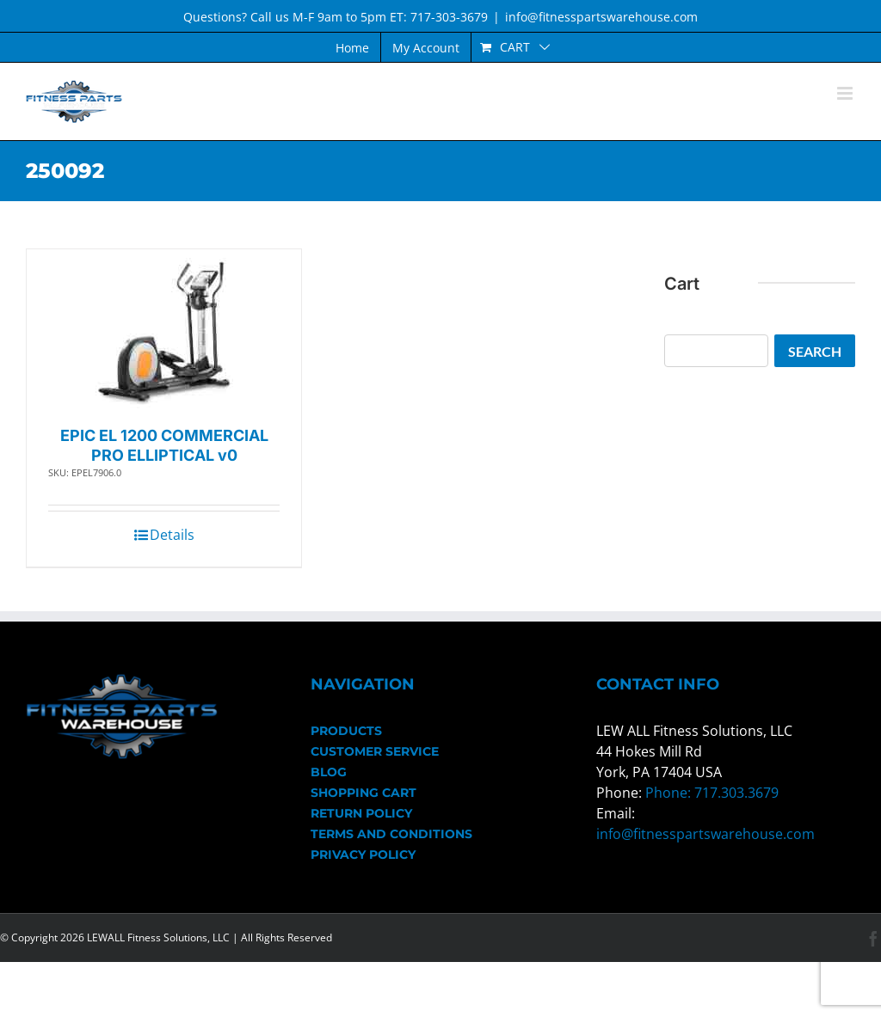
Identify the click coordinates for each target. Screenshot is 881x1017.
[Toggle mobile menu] (846, 93)
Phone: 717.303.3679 (712, 792)
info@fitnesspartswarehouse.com (601, 17)
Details (172, 534)
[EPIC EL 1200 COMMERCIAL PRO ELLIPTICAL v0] (164, 333)
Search (814, 351)
